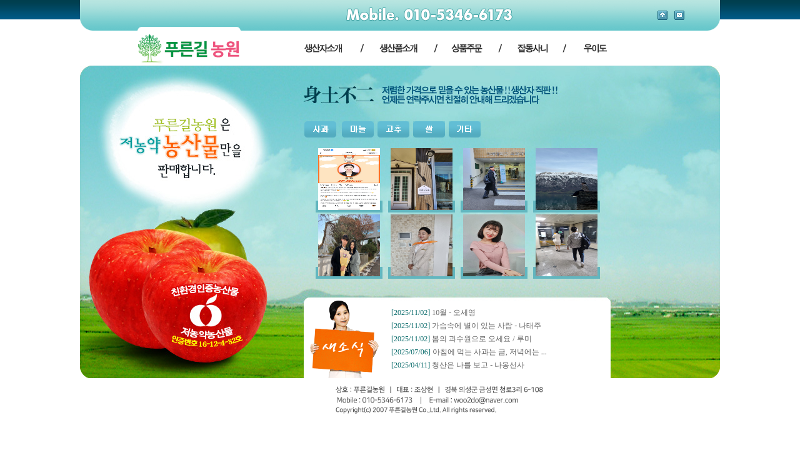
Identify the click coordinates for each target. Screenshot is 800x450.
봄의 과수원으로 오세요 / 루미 (481, 338)
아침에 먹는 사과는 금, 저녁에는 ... (489, 352)
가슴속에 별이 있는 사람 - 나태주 (486, 325)
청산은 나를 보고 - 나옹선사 (478, 365)
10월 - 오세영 (454, 312)
